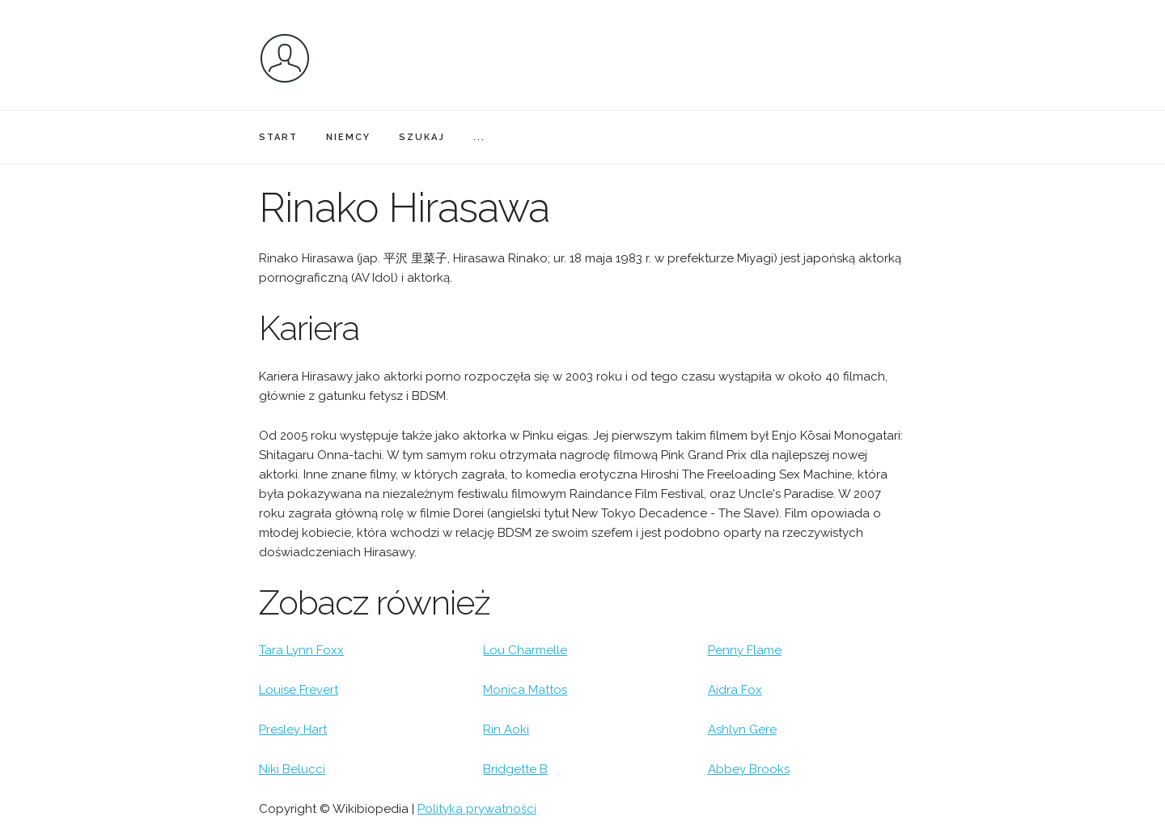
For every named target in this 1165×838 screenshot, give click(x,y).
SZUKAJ (422, 137)
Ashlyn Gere (742, 729)
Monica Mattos (525, 690)
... (479, 137)
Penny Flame (745, 650)
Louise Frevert (298, 690)
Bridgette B (515, 769)
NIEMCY (348, 137)
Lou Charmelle (525, 650)
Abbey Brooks (749, 769)
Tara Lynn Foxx (301, 650)
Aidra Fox (735, 690)
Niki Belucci (292, 769)
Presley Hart (293, 729)
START (278, 137)
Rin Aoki (506, 729)
